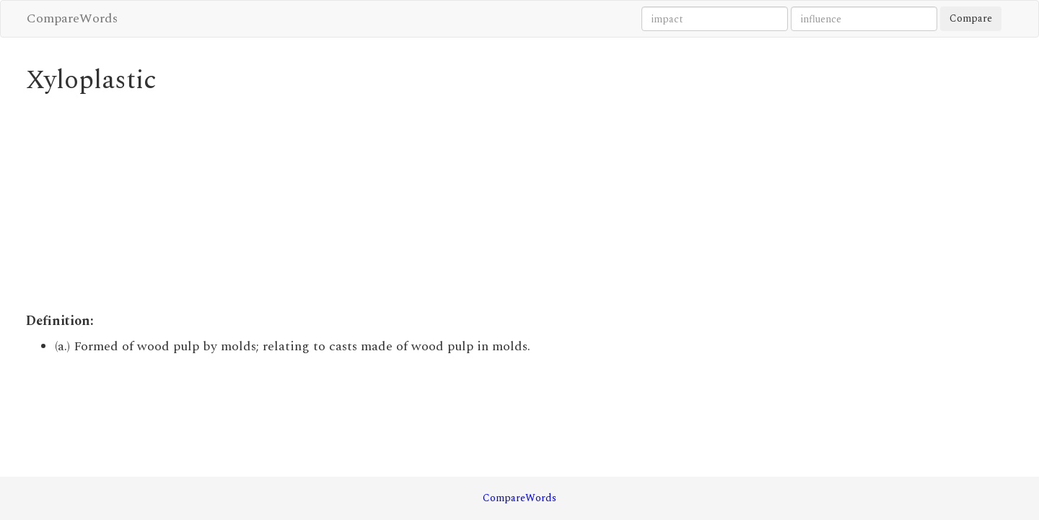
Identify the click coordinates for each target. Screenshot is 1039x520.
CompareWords (72, 18)
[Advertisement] (393, 204)
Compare (971, 18)
